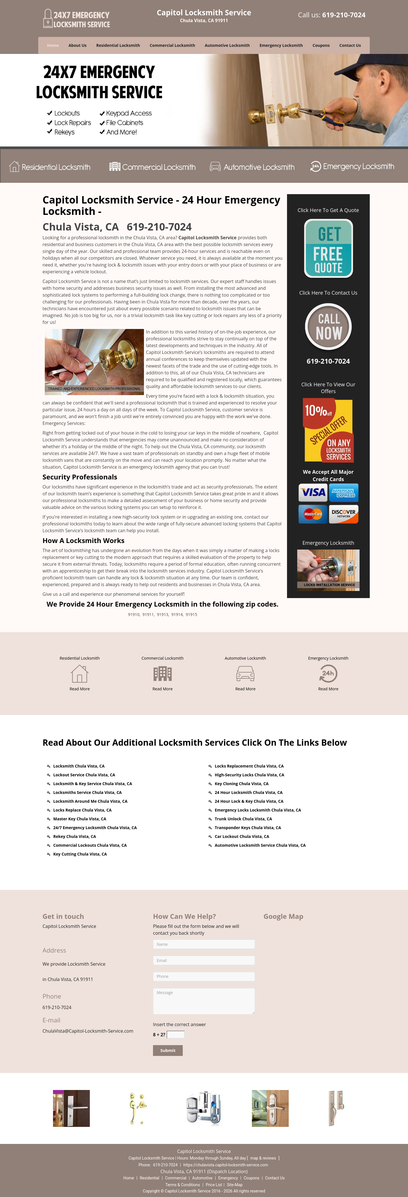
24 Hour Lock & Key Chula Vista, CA (249, 801)
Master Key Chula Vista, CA (79, 818)
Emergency (228, 1178)
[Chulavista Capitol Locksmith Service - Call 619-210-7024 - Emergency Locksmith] (328, 658)
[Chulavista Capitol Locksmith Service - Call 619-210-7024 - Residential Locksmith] (80, 658)
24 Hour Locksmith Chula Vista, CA (248, 792)
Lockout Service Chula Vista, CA (84, 774)
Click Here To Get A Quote (328, 210)
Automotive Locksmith (227, 45)
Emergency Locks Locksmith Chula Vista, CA (258, 810)
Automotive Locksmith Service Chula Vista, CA (260, 845)
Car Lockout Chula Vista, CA (242, 836)
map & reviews (263, 1158)
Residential (149, 1178)
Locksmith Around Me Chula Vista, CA (90, 801)
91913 (162, 614)
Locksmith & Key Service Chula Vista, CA (92, 783)
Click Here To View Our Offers (328, 388)
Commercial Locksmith (172, 45)
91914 (177, 614)
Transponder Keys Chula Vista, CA (248, 827)
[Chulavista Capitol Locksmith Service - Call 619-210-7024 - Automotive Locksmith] (245, 658)
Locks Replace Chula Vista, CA (82, 810)
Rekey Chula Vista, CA (74, 836)
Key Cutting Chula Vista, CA (80, 854)
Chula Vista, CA (80, 227)
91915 (191, 614)
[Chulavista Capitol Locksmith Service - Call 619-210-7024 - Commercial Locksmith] (163, 658)
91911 (148, 614)
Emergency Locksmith (281, 45)
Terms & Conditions (182, 1185)
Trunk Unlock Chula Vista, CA (243, 818)
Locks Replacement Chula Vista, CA (249, 766)
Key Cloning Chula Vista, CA (242, 783)
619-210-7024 (344, 14)
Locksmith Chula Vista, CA (79, 766)
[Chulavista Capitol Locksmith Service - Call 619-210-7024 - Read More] (80, 688)
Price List (214, 1185)
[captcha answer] (176, 1035)
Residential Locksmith (118, 45)
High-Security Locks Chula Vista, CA (249, 774)
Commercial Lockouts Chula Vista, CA (90, 845)
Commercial (175, 1178)
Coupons (321, 45)
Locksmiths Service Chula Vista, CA (87, 792)
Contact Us (350, 45)
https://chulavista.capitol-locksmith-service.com (225, 1165)
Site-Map (235, 1185)
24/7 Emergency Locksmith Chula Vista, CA (95, 827)
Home (53, 45)
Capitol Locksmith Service (207, 237)
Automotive (202, 1178)
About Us (78, 45)
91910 (133, 614)
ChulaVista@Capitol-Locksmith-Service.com (87, 1031)
